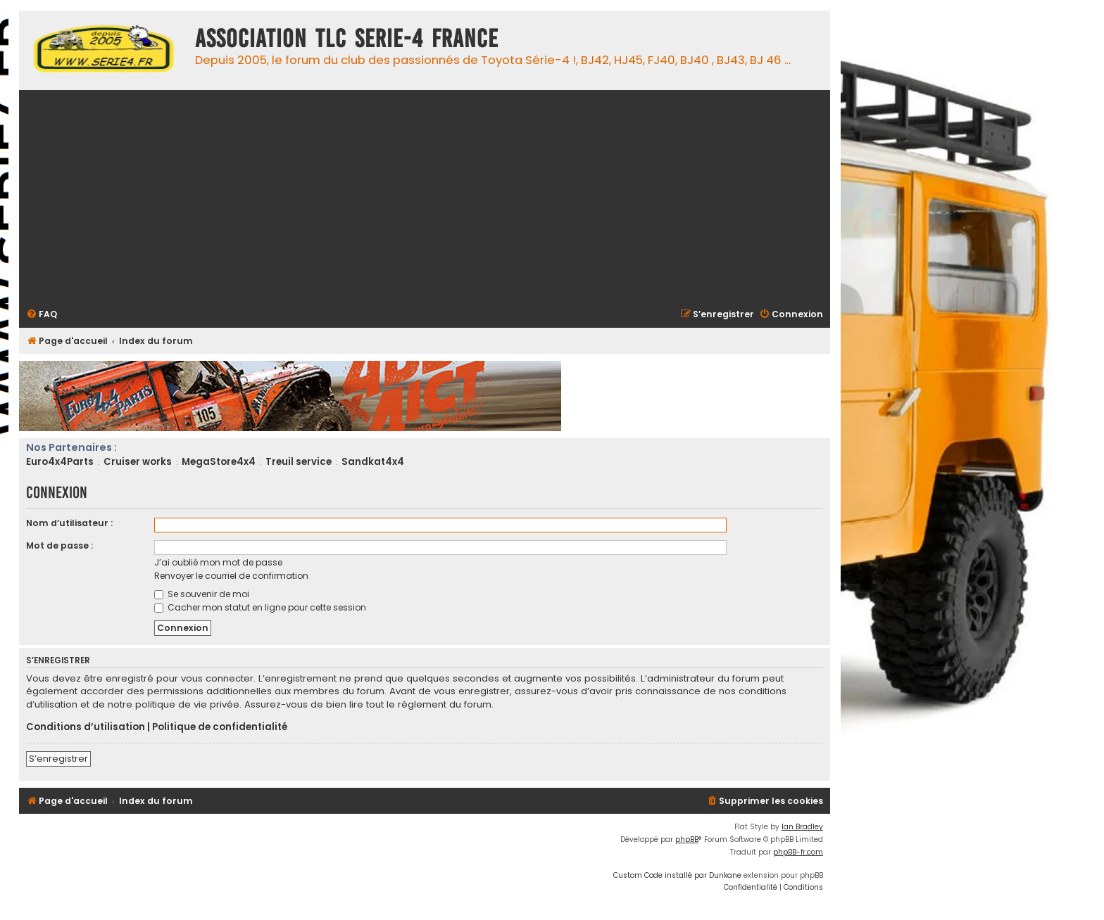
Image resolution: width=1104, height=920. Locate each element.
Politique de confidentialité (219, 727)
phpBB (686, 839)
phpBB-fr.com (798, 852)
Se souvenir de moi (201, 594)
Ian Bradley (802, 827)
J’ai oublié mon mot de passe (218, 562)
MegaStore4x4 (219, 461)
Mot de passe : (59, 545)
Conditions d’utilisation (85, 727)
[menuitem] (41, 314)
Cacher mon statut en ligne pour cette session (260, 607)
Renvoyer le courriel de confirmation (231, 575)
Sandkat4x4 (372, 461)
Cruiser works (138, 461)
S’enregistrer (58, 758)
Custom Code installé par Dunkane (677, 875)
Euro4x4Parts (60, 461)
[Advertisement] (448, 197)
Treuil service (298, 461)
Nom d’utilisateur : (69, 523)
